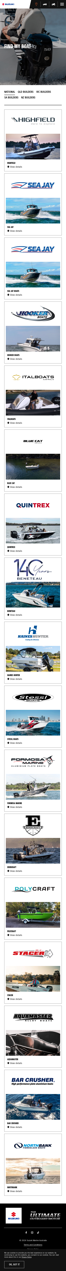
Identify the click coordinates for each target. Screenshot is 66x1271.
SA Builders (11, 97)
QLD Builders (25, 92)
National (9, 92)
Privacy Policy (27, 1257)
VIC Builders (43, 92)
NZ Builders (28, 97)
